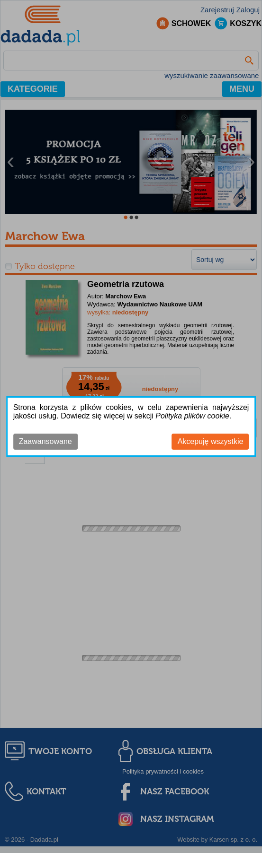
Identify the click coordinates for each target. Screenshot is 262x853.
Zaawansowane (45, 441)
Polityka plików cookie (192, 416)
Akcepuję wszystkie (211, 441)
